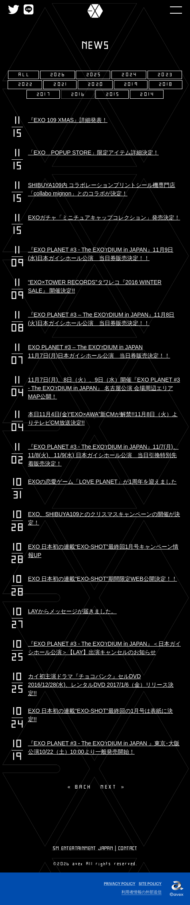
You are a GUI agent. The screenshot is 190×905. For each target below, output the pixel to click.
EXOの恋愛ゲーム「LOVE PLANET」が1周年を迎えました (102, 481)
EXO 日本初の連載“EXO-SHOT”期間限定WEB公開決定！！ (102, 579)
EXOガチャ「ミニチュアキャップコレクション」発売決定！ (104, 217)
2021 (61, 84)
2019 (131, 84)
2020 (96, 84)
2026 (58, 74)
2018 (166, 84)
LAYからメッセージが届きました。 (72, 611)
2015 (113, 94)
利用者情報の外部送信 (141, 892)
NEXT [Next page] (109, 787)
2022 (26, 84)
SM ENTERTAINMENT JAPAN (83, 848)
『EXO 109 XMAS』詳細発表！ (67, 120)
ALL (24, 74)
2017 (44, 94)
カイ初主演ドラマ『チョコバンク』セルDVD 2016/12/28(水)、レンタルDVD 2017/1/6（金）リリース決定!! (101, 684)
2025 (94, 74)
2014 (147, 94)
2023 (165, 74)
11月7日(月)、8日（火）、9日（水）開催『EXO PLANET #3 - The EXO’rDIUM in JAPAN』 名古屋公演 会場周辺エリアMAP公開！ (104, 388)
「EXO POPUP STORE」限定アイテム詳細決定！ (93, 152)
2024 (129, 74)
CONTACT (127, 848)
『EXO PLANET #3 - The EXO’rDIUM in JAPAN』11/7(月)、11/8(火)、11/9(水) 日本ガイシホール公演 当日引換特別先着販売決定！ (103, 455)
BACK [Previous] (83, 787)
